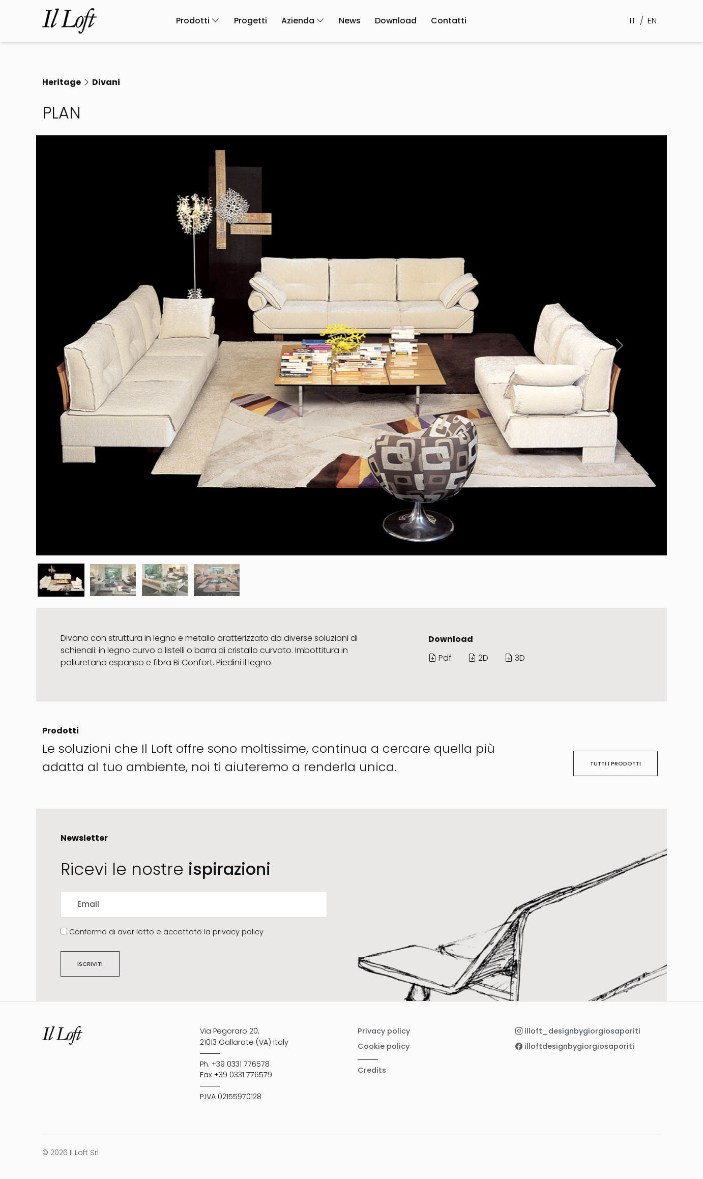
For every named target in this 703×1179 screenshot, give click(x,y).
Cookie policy (383, 1046)
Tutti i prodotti (615, 763)
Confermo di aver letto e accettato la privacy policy (166, 932)
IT (633, 20)
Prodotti (198, 20)
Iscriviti (90, 964)
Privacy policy (384, 1031)
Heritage (61, 82)
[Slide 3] (216, 580)
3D (515, 658)
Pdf (440, 658)
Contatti (448, 20)
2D (478, 658)
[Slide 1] (113, 580)
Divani (106, 82)
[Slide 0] (61, 580)
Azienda (303, 20)
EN (652, 20)
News (350, 20)
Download (396, 20)
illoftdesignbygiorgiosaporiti (574, 1046)
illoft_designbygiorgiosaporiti (577, 1031)
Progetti (250, 20)
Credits (372, 1070)
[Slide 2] (164, 580)
